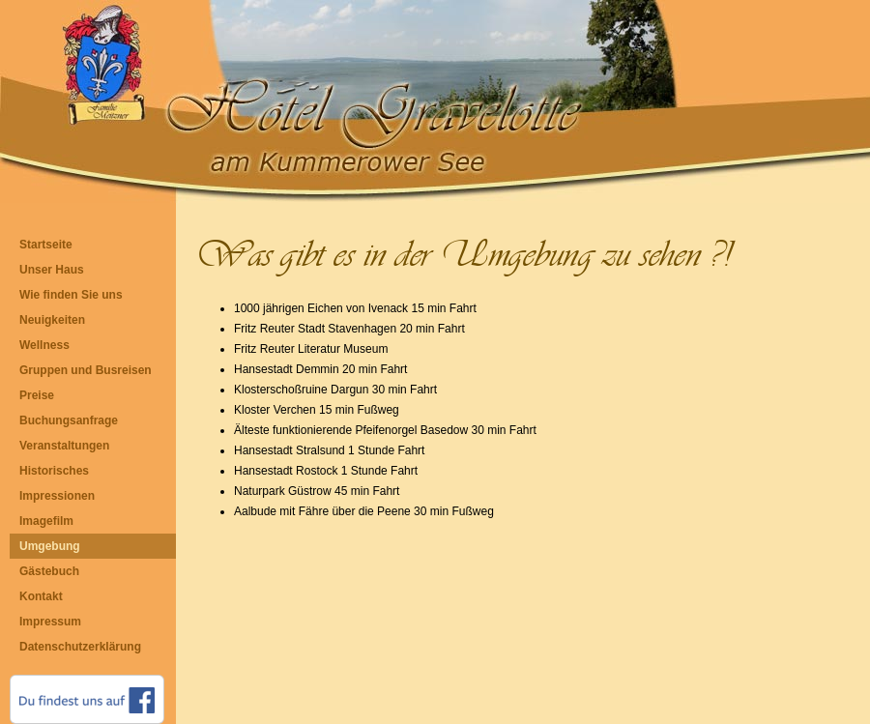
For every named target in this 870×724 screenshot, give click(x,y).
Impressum (50, 621)
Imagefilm (46, 521)
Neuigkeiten (52, 320)
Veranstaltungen (64, 445)
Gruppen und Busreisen (85, 370)
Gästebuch (49, 571)
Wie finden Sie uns (71, 295)
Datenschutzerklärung (80, 646)
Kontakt (41, 596)
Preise (36, 395)
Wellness (44, 345)
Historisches (54, 471)
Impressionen (57, 496)
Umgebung (49, 546)
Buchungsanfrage (68, 420)
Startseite (45, 244)
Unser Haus (51, 269)
